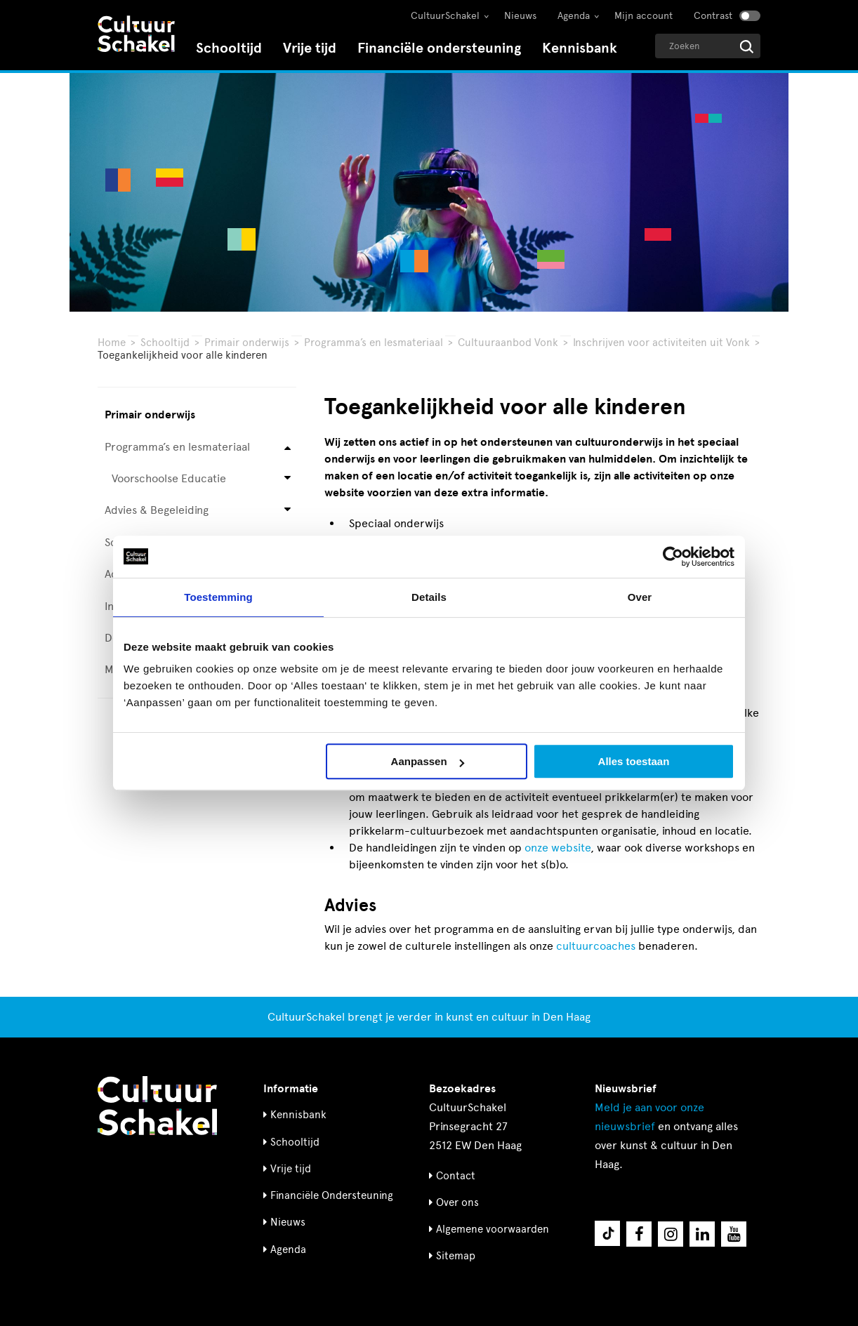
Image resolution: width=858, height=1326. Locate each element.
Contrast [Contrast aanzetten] (713, 16)
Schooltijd (229, 48)
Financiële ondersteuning (439, 48)
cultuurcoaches (595, 946)
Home (112, 342)
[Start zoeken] (746, 46)
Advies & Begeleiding (157, 510)
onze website (557, 847)
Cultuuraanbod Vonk (508, 342)
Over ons (457, 1202)
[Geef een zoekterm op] (707, 46)
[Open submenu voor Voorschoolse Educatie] (287, 479)
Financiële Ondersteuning (331, 1195)
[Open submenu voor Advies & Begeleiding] (287, 510)
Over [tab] (640, 597)
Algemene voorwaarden (492, 1229)
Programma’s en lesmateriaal (373, 342)
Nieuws (520, 16)
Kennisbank (579, 48)
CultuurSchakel (445, 16)
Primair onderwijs (246, 342)
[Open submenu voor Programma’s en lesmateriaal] (287, 447)
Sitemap (455, 1255)
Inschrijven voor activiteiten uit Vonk (661, 342)
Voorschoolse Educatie (169, 478)
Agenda (573, 16)
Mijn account (643, 16)
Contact (455, 1175)
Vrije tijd (309, 48)
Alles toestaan (634, 761)
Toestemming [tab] (218, 597)
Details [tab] (429, 597)
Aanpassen (427, 761)
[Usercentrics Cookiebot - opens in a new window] (673, 556)
